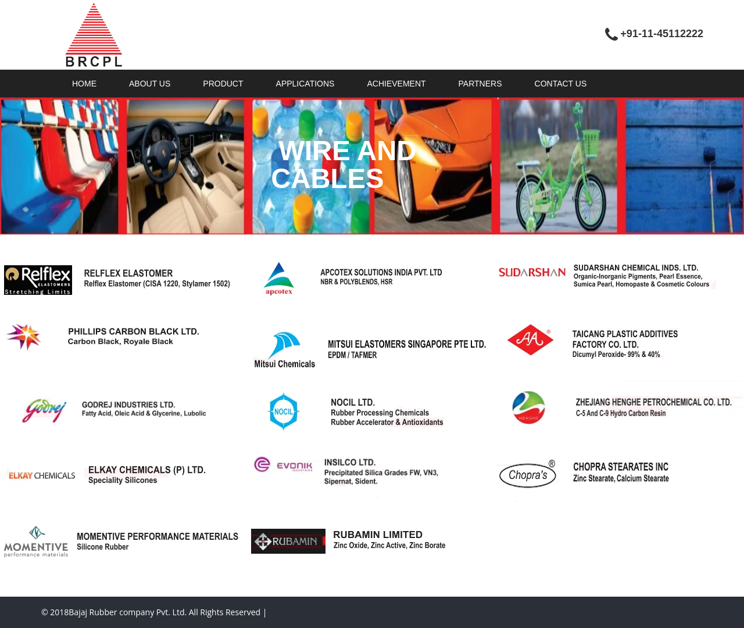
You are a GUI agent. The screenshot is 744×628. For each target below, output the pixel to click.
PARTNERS (480, 83)
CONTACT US (561, 83)
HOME (84, 83)
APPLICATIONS (305, 83)
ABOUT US (149, 83)
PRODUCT (223, 83)
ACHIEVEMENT (396, 83)
